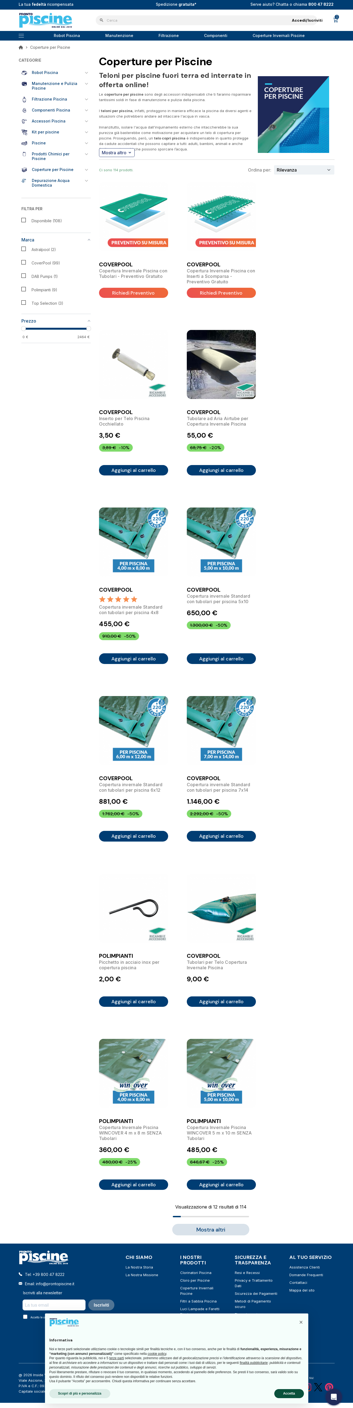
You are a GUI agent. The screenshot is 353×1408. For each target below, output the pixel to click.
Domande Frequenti (306, 1281)
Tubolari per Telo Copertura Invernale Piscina (217, 968)
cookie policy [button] (157, 1354)
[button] (301, 1322)
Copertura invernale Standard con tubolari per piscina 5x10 (218, 600)
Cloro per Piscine (195, 1286)
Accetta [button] (289, 1393)
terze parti (116, 1358)
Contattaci (298, 1288)
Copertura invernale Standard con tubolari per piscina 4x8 (131, 611)
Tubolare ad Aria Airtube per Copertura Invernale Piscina (217, 421)
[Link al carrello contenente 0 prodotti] (336, 20)
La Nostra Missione (142, 1281)
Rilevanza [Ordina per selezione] (287, 170)
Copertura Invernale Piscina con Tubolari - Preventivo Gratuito (133, 273)
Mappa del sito (302, 1296)
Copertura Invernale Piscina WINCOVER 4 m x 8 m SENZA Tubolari (130, 1138)
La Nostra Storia (139, 1273)
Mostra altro (116, 152)
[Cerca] (206, 20)
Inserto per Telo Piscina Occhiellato (124, 421)
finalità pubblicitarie (254, 1363)
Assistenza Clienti (304, 1273)
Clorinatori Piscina (195, 1278)
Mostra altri (210, 1235)
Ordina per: (259, 170)
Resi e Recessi (247, 1278)
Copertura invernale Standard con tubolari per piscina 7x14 (218, 789)
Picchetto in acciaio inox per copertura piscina (129, 968)
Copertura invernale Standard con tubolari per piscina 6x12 (131, 789)
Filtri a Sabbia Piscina (198, 1307)
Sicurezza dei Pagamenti (256, 1299)
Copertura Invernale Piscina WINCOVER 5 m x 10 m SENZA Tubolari (219, 1138)
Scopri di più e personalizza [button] (79, 1393)
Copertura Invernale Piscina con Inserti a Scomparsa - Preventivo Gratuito (221, 276)
